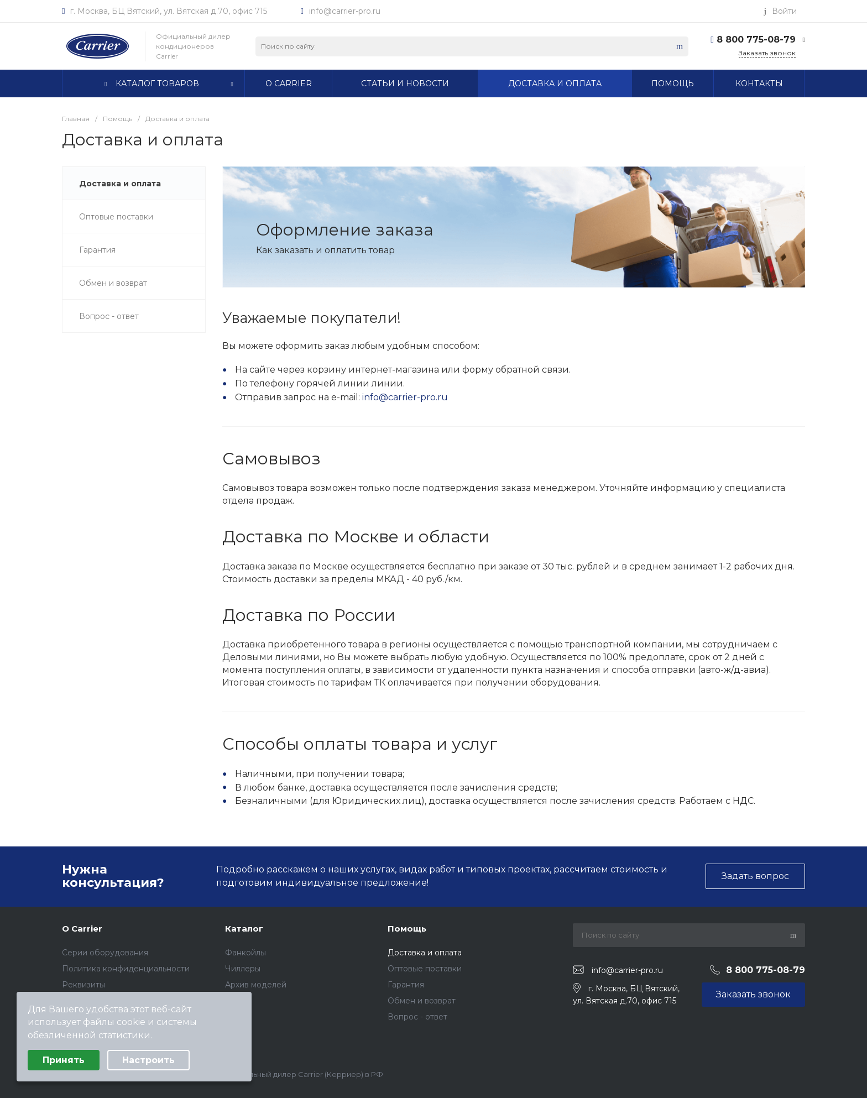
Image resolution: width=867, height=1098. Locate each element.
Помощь (407, 928)
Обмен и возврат (422, 1001)
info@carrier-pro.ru (344, 11)
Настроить (148, 1060)
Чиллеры (242, 969)
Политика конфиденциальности (126, 969)
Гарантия (406, 985)
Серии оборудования (105, 953)
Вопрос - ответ (417, 1017)
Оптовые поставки (425, 969)
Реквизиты (83, 985)
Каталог (244, 928)
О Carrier (82, 928)
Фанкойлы (245, 953)
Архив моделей (255, 985)
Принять (64, 1060)
